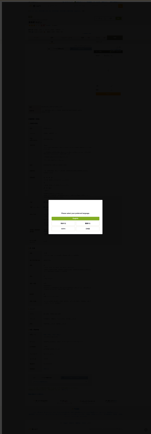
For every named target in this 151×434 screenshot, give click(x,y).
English (75, 218)
